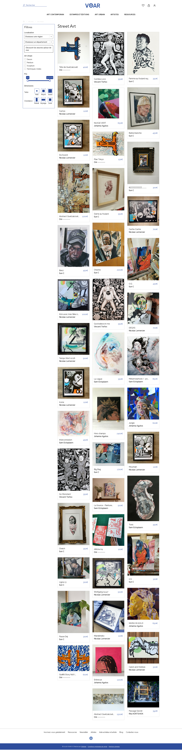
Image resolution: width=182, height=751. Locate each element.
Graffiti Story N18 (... (67, 676)
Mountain (133, 468)
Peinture (30, 64)
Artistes (115, 16)
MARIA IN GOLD (136, 624)
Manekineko (99, 637)
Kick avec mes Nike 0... (69, 315)
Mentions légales (114, 748)
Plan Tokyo (99, 161)
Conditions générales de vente (97, 748)
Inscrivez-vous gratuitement (54, 733)
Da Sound (63, 156)
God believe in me (102, 325)
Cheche (97, 271)
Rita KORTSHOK (136, 715)
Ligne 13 (62, 583)
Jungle (131, 424)
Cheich (62, 550)
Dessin (29, 61)
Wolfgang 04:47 (101, 593)
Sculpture (30, 67)
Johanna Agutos (101, 127)
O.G (130, 285)
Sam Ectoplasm (66, 444)
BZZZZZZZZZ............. (137, 189)
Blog (121, 733)
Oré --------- (64, 71)
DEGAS (132, 329)
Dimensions (28, 87)
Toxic (131, 526)
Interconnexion (65, 441)
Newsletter (84, 733)
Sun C (61, 274)
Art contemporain (55, 16)
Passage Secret (135, 712)
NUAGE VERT (100, 124)
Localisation (29, 34)
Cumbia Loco (100, 80)
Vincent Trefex (65, 498)
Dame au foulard (101, 215)
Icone (61, 403)
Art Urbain (100, 16)
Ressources (129, 16)
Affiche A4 (98, 550)
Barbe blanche (135, 134)
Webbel (83, 748)
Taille (26, 93)
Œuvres (31, 23)
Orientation (28, 102)
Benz (61, 272)
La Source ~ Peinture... (103, 507)
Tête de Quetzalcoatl (68, 68)
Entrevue (98, 681)
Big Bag (97, 471)
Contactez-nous (132, 733)
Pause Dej (63, 638)
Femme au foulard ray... (139, 80)
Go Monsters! (65, 495)
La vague (98, 380)
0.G (130, 580)
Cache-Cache (135, 230)
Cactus (62, 112)
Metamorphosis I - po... (139, 380)
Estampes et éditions (79, 16)
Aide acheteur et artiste (108, 733)
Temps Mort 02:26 (67, 359)
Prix (25, 75)
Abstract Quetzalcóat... (69, 218)
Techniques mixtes (34, 70)
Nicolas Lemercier (67, 115)
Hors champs (100, 435)
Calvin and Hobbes (137, 668)
